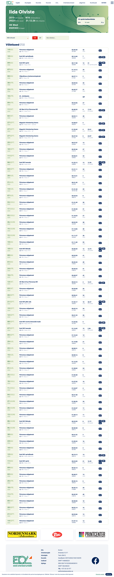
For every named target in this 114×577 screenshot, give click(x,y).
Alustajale (28, 3)
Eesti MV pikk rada (25, 302)
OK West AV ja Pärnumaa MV (28, 109)
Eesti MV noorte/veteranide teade (30, 321)
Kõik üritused (11, 38)
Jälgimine (82, 3)
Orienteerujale (45, 553)
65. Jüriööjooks (24, 96)
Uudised (43, 560)
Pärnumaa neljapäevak (26, 49)
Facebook (95, 560)
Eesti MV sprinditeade (26, 56)
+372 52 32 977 (66, 568)
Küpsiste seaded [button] (100, 574)
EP (40, 38)
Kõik (35, 38)
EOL (57, 3)
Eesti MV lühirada (25, 249)
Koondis (38, 3)
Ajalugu (43, 563)
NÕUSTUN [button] (108, 574)
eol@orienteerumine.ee (65, 571)
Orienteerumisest (68, 3)
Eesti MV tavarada (25, 162)
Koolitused (93, 3)
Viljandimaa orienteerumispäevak (30, 76)
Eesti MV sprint (24, 63)
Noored (48, 3)
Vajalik (18, 3)
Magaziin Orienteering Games (28, 122)
